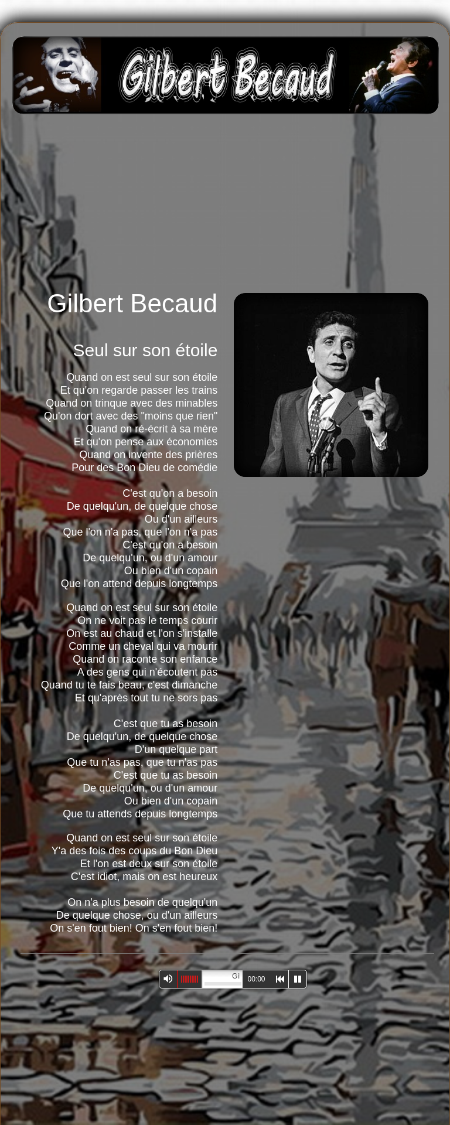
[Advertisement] (253, 200)
